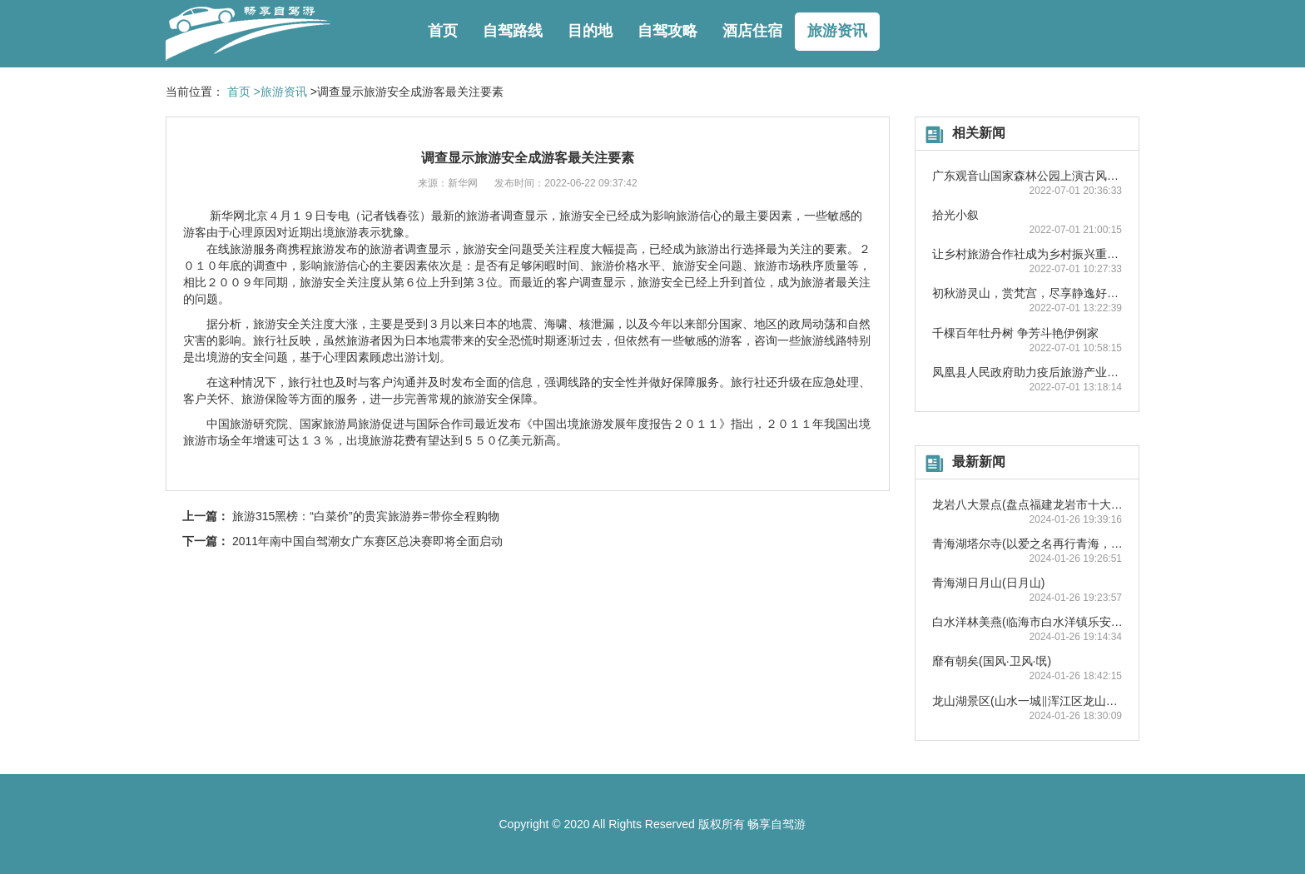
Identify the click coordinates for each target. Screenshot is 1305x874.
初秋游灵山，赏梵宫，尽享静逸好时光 (1031, 293)
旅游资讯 (837, 30)
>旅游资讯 (280, 91)
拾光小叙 (955, 214)
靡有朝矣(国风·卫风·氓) (991, 661)
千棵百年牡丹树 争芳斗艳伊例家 (1015, 333)
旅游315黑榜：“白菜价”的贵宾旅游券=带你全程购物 (365, 516)
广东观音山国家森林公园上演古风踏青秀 (1037, 175)
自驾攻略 (667, 30)
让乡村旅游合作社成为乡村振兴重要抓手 (1037, 254)
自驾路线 (513, 30)
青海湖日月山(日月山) (988, 582)
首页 (443, 30)
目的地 (590, 30)
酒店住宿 (752, 30)
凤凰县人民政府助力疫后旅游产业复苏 (1031, 372)
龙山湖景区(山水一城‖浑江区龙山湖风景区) (1044, 701)
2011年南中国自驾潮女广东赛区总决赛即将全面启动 (367, 541)
